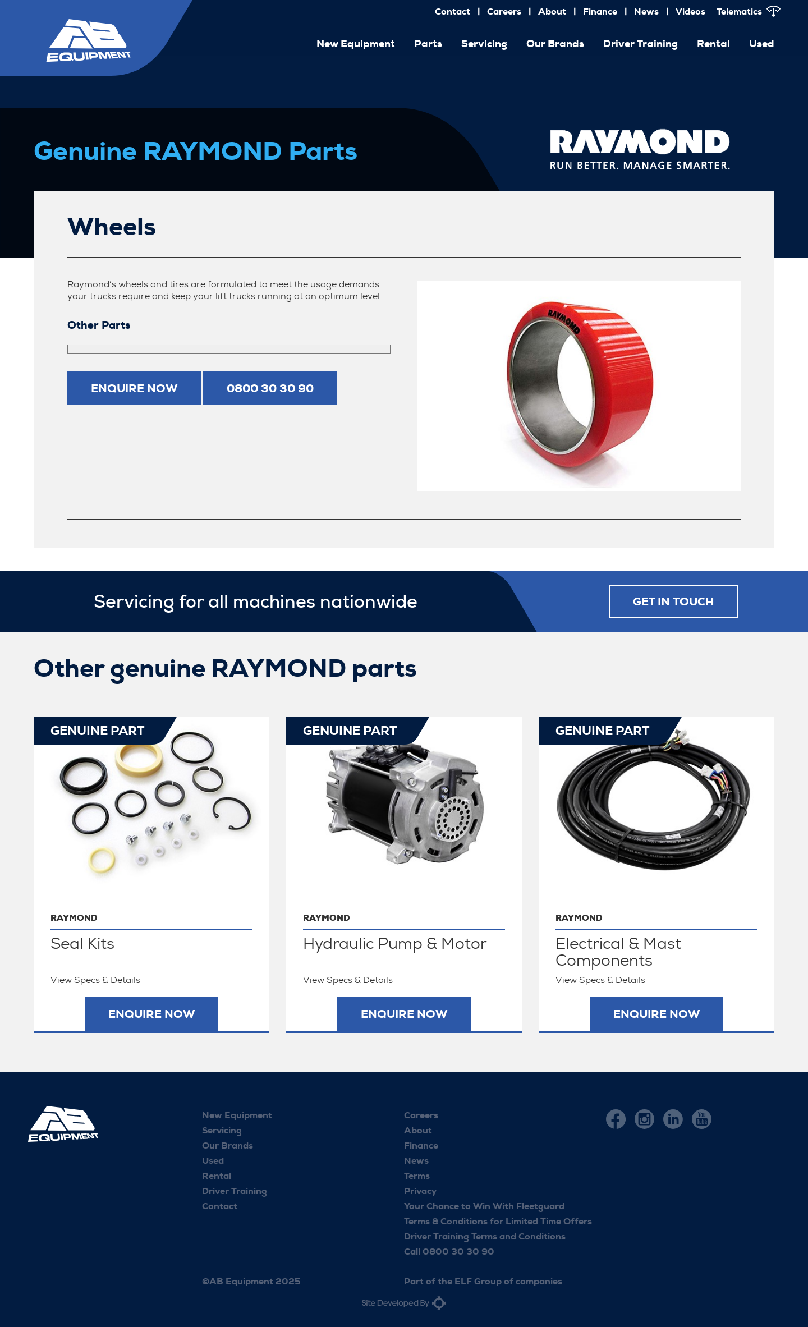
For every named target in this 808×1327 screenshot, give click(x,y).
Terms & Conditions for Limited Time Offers (498, 1221)
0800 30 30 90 (270, 388)
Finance (600, 11)
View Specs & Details (95, 980)
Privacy (420, 1191)
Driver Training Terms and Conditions (485, 1236)
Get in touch (673, 601)
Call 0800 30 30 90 (449, 1251)
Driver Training (640, 43)
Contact (452, 11)
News (646, 11)
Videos (690, 11)
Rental (713, 43)
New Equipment (355, 43)
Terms (417, 1176)
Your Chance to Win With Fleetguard (484, 1206)
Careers (504, 11)
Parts (428, 43)
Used (761, 43)
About (552, 11)
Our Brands (555, 43)
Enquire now (134, 388)
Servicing (484, 43)
